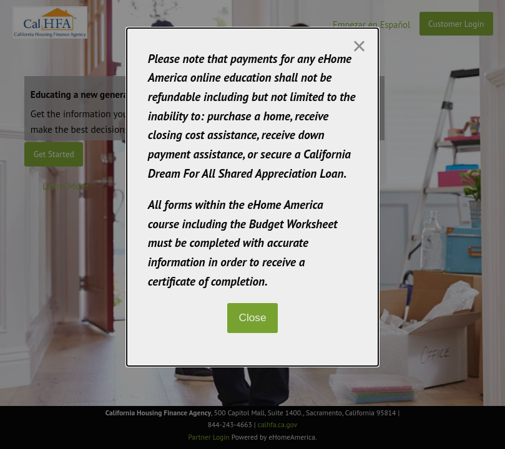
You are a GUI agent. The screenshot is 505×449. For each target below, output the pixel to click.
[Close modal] (359, 46)
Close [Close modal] (252, 317)
